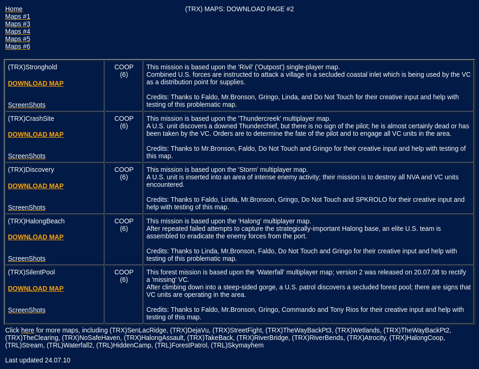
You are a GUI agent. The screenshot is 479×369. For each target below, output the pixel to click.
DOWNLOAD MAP (36, 83)
